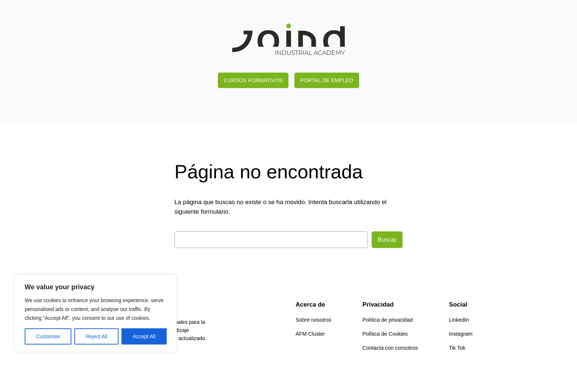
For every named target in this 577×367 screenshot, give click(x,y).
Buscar (387, 239)
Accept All (144, 336)
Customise (48, 336)
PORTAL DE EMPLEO (326, 80)
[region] (96, 313)
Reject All (96, 336)
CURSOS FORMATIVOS (253, 80)
